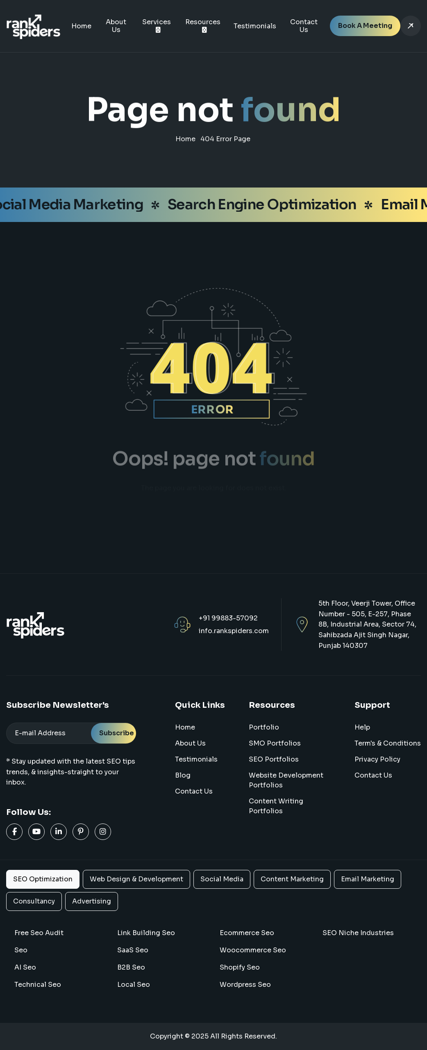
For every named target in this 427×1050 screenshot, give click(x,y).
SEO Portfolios (274, 759)
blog (183, 775)
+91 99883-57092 (228, 618)
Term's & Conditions (387, 743)
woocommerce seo (253, 950)
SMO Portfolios (275, 743)
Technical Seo (37, 984)
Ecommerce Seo (247, 933)
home (185, 142)
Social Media (221, 879)
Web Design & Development (136, 879)
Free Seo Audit (39, 933)
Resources (202, 22)
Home (81, 26)
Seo (20, 950)
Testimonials (255, 26)
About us (190, 743)
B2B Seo (131, 967)
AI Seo (25, 967)
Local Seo (133, 984)
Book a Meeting (365, 25)
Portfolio (264, 727)
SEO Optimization (43, 879)
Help (362, 727)
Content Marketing (292, 879)
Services (156, 22)
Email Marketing (367, 879)
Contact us (373, 775)
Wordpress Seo (245, 984)
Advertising (91, 901)
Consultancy (34, 901)
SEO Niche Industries (358, 933)
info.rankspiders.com (234, 631)
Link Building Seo (146, 933)
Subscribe (116, 733)
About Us (116, 26)
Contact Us (304, 26)
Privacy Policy (377, 759)
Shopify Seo (240, 967)
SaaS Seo (132, 950)
